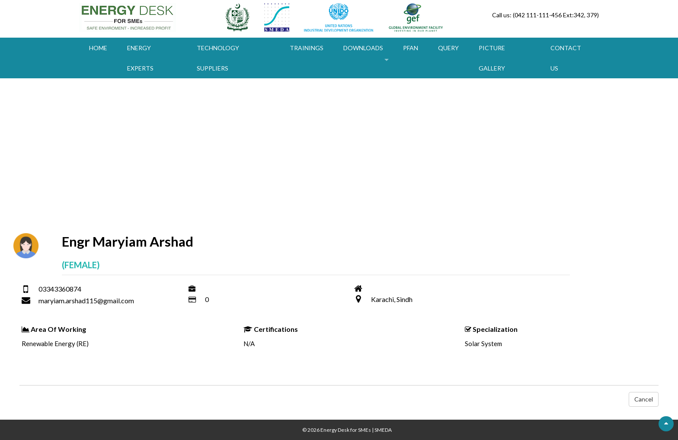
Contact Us (565, 58)
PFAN (410, 47)
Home (98, 47)
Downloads (363, 47)
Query (448, 47)
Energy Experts (140, 58)
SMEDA (383, 430)
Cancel (643, 399)
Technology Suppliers (218, 58)
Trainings (306, 47)
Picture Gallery (492, 58)
